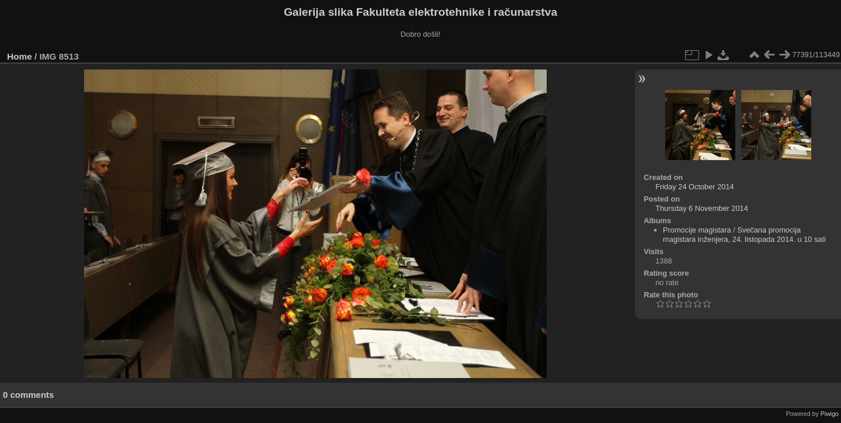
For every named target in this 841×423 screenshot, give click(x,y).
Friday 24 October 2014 (694, 186)
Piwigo (830, 413)
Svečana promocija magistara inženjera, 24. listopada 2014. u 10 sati (744, 235)
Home (19, 56)
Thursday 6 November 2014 (701, 208)
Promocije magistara (697, 230)
